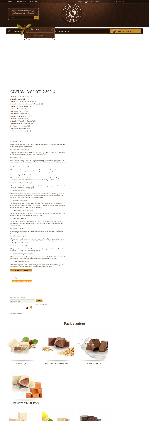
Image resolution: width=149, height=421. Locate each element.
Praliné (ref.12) (95, 103)
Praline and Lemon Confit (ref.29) (101, 129)
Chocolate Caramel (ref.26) (99, 113)
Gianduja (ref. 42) (96, 174)
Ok (117, 240)
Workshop (33, 2)
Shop (10, 2)
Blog (42, 2)
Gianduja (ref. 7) (96, 87)
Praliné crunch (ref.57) (98, 192)
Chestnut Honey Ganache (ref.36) (101, 156)
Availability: (91, 224)
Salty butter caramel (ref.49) (99, 208)
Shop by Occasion (47, 27)
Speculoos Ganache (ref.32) (99, 146)
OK (34, 17)
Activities (63, 27)
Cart (126, 11)
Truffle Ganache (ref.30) (98, 137)
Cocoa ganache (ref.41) (98, 164)
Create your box (125, 27)
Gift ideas (30, 27)
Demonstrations (20, 2)
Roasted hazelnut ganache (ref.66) (101, 200)
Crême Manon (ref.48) (97, 182)
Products (17, 27)
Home (7, 32)
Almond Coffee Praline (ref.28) (100, 121)
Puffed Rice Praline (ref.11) (99, 95)
